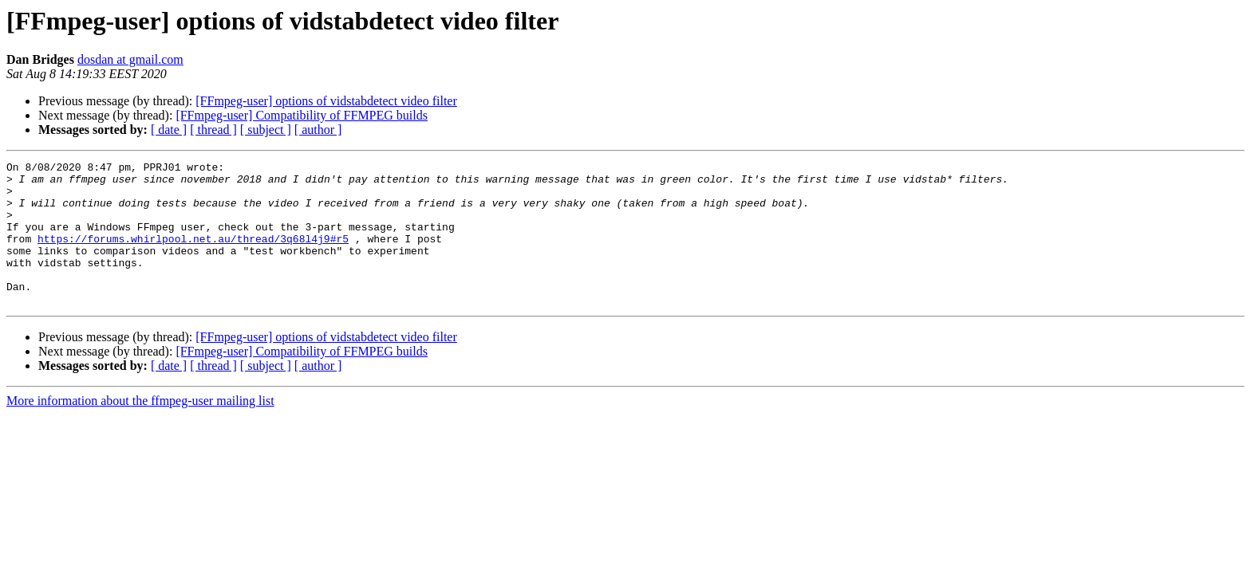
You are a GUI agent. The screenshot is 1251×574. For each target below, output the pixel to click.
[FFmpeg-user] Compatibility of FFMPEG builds (302, 115)
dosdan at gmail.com (130, 59)
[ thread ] (213, 129)
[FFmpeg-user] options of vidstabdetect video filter (325, 101)
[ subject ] (265, 129)
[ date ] (169, 129)
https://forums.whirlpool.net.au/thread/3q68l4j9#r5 (193, 255)
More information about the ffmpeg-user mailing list (140, 429)
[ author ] (318, 129)
